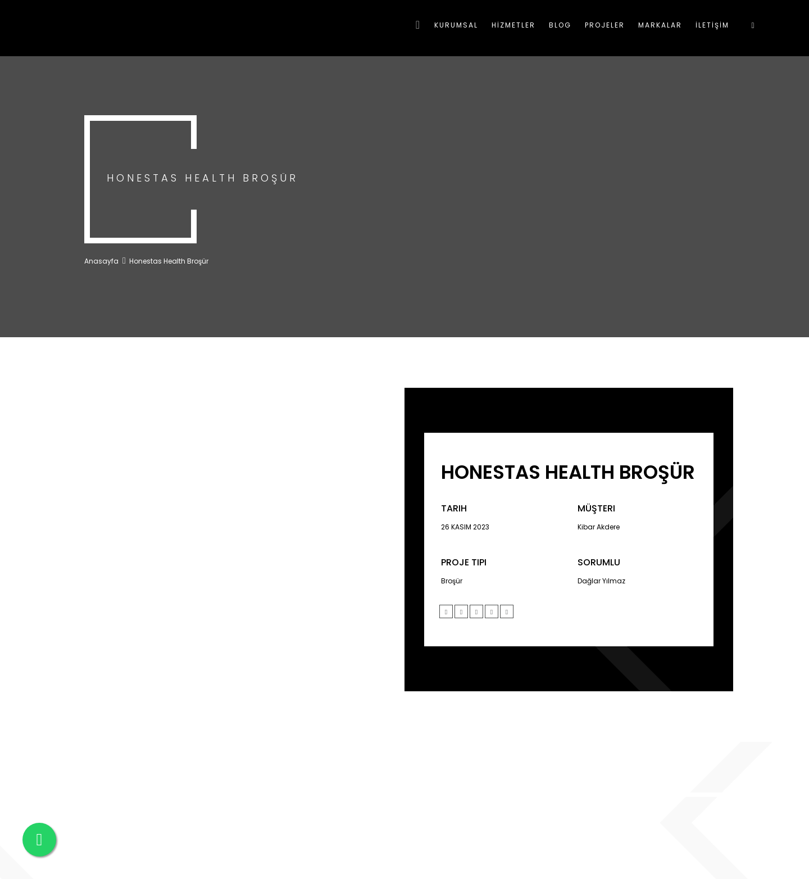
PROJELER (605, 25)
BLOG (560, 25)
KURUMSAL (456, 25)
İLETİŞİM (712, 25)
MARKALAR (660, 25)
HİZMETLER (513, 25)
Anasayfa (101, 261)
